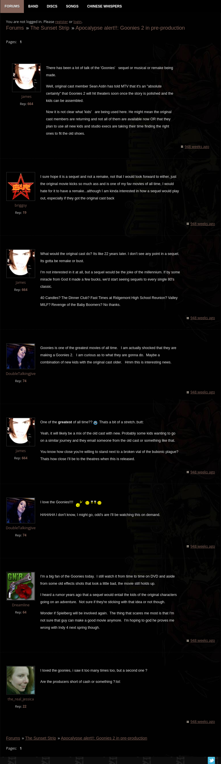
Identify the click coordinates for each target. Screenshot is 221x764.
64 (24, 612)
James (26, 96)
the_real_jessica (20, 699)
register (61, 21)
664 (30, 104)
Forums (15, 28)
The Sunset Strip (49, 28)
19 (24, 212)
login (77, 21)
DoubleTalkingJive (21, 373)
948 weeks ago (197, 146)
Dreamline (20, 605)
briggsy (21, 205)
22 (24, 706)
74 (24, 381)
